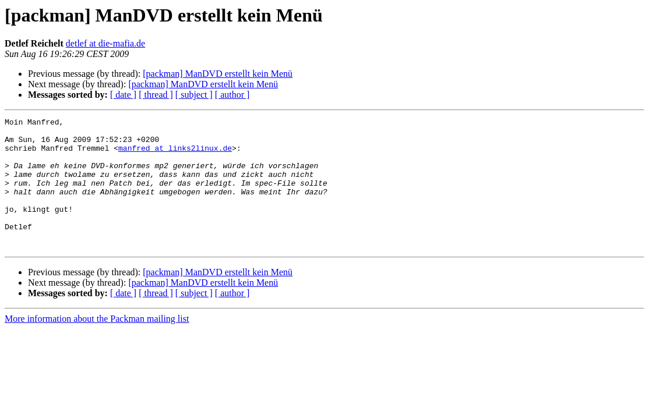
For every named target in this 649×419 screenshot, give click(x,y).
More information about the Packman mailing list (97, 345)
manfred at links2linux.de (175, 155)
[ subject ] (194, 95)
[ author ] (232, 95)
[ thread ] (156, 95)
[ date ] (123, 95)
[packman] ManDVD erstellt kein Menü (217, 74)
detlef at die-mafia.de (105, 43)
